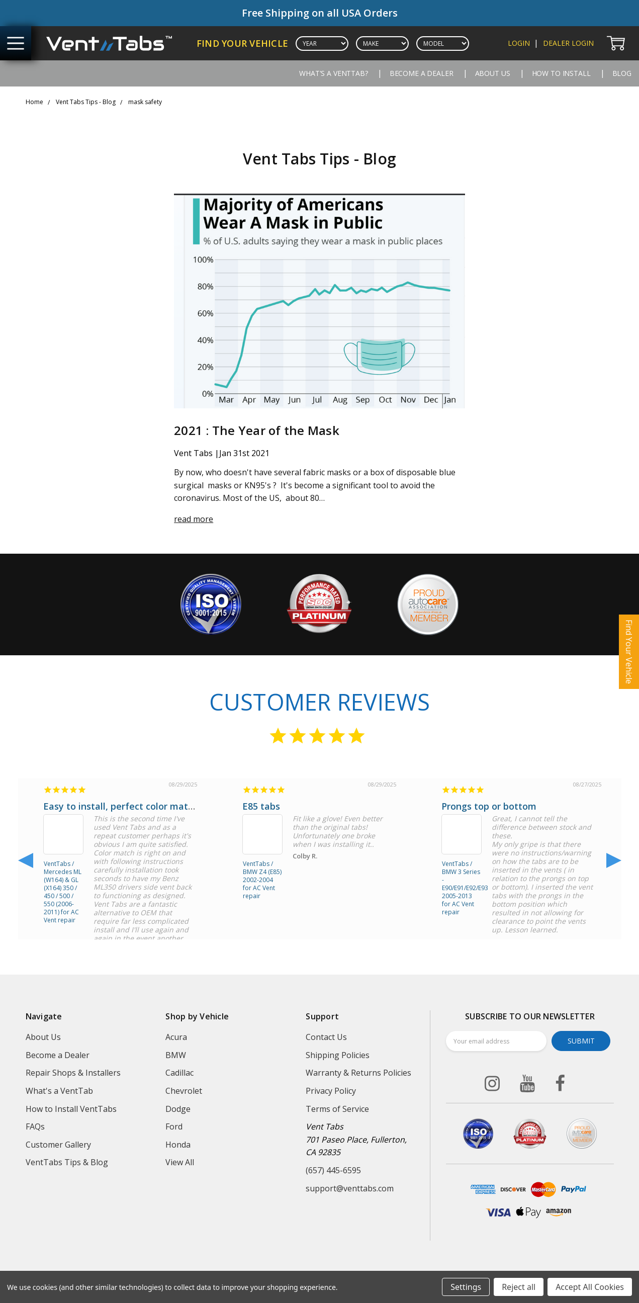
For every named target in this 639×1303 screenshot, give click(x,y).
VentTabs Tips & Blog (67, 1162)
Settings (465, 1286)
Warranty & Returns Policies (358, 1072)
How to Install (561, 73)
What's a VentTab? (333, 73)
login (519, 43)
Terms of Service (337, 1108)
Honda (178, 1144)
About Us (492, 73)
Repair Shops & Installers (73, 1072)
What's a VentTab (59, 1090)
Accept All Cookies (590, 1286)
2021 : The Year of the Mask (256, 430)
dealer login (568, 43)
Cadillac (179, 1072)
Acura (176, 1037)
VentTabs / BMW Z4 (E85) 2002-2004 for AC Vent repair (262, 879)
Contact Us (326, 1037)
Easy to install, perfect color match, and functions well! (165, 806)
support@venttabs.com (350, 1188)
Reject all (518, 1286)
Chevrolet (183, 1090)
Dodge (178, 1108)
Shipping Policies (338, 1055)
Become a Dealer (421, 73)
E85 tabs (261, 806)
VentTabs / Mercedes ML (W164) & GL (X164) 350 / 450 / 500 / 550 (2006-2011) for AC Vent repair (62, 879)
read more (193, 519)
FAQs (35, 1126)
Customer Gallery (58, 1144)
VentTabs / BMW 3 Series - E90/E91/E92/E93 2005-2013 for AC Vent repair (461, 879)
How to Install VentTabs (71, 1108)
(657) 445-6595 (333, 1170)
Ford (173, 1126)
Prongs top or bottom (488, 806)
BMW (175, 1055)
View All (179, 1162)
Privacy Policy (331, 1090)
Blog (621, 73)
